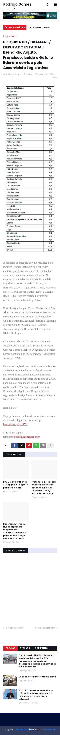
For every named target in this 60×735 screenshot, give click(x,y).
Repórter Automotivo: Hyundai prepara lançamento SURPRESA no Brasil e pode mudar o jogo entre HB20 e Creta (15, 531)
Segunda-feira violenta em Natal (37, 676)
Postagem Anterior (14, 627)
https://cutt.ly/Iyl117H (15, 424)
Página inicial (10, 36)
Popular (10, 648)
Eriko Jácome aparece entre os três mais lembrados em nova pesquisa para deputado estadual (36, 695)
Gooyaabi (50, 729)
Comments (41, 648)
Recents (25, 648)
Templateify (21, 729)
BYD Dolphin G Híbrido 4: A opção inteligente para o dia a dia (15, 484)
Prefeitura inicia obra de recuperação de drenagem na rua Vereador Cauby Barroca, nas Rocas (44, 487)
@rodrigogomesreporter (26, 436)
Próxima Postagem (45, 627)
